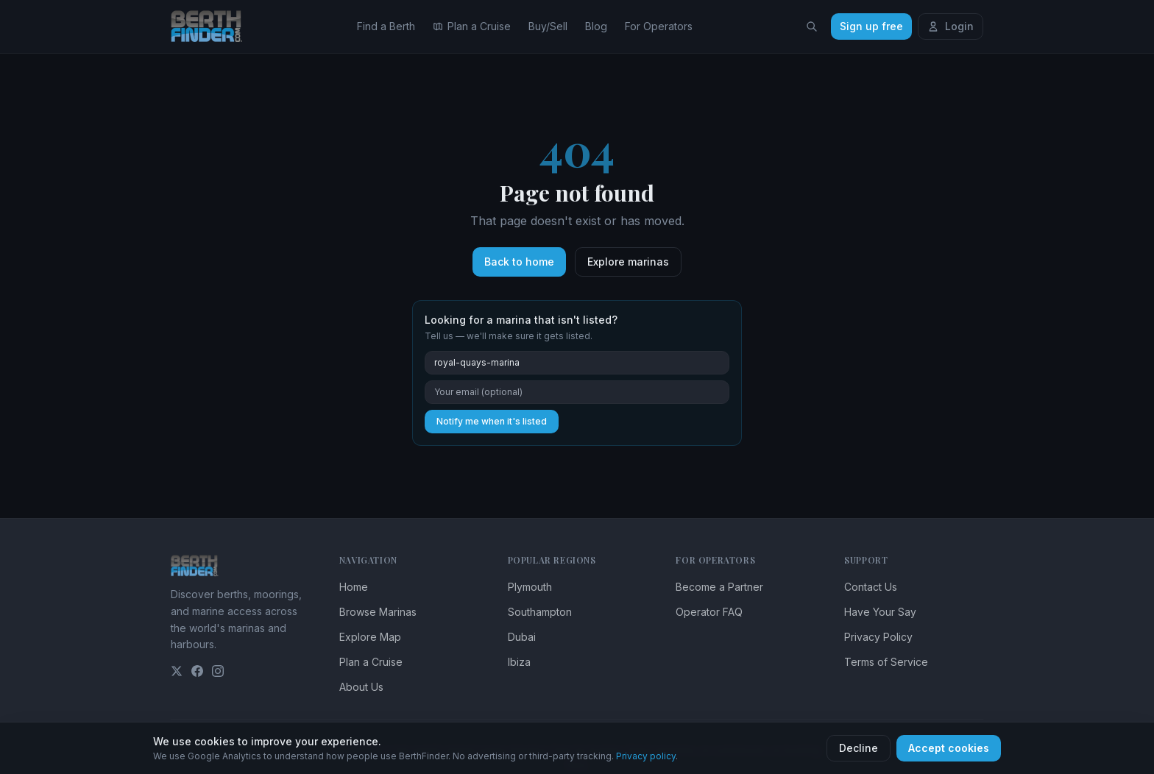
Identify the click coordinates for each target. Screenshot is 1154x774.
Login (950, 26)
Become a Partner (719, 586)
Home (353, 586)
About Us (361, 687)
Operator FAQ (709, 612)
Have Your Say (880, 612)
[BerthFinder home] (210, 26)
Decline (858, 748)
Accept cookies (948, 748)
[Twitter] (177, 671)
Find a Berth (386, 26)
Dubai (522, 637)
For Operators (659, 26)
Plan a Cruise (472, 26)
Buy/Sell (547, 26)
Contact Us (870, 586)
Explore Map (370, 637)
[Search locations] (812, 26)
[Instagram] (218, 671)
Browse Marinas (378, 612)
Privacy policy (646, 755)
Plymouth (530, 586)
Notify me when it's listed (491, 421)
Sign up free (871, 26)
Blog (596, 26)
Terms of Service (886, 662)
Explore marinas (628, 261)
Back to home (519, 261)
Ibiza (519, 662)
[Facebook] (197, 671)
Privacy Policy (878, 637)
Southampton (540, 612)
